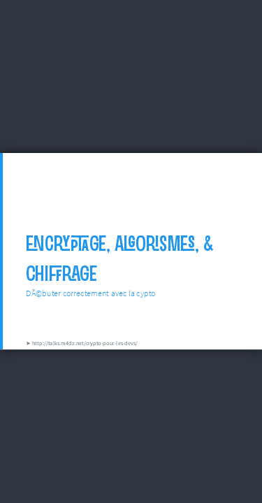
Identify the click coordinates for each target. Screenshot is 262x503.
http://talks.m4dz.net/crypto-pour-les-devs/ (85, 343)
